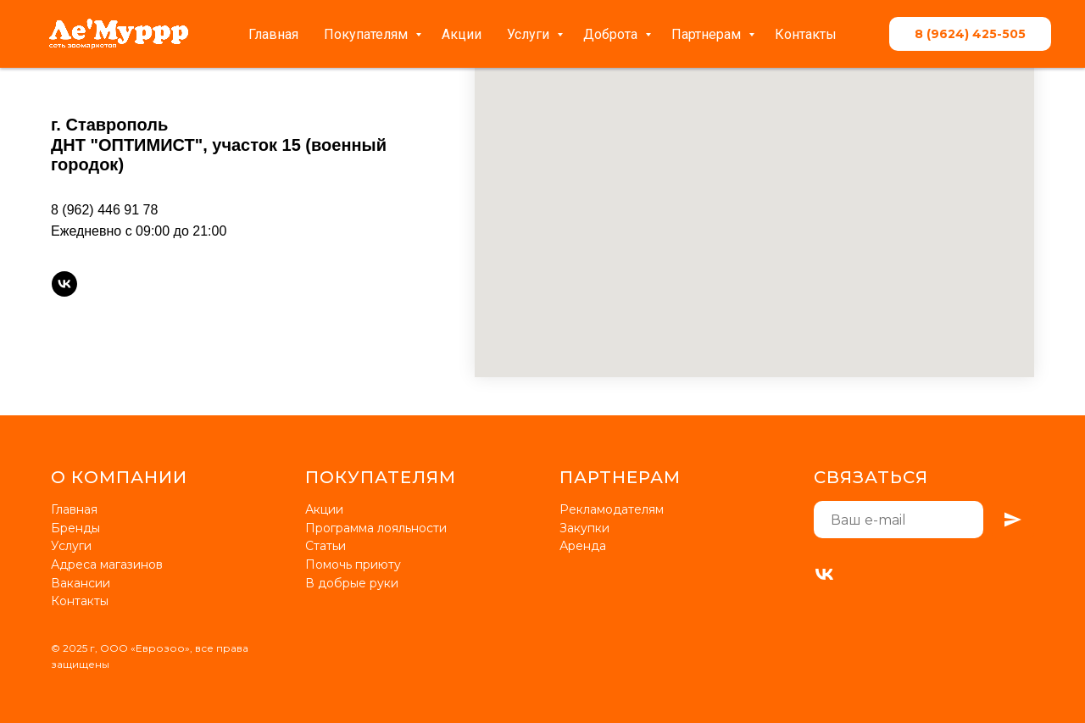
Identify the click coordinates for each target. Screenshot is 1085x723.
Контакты (806, 34)
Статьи (325, 545)
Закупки (584, 528)
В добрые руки (351, 583)
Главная (273, 34)
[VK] (824, 574)
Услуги (530, 34)
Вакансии (80, 583)
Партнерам (707, 34)
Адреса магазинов (107, 564)
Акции (461, 34)
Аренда (582, 545)
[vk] (64, 284)
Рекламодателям (611, 509)
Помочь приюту (353, 564)
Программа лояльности (376, 528)
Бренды (75, 528)
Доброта (612, 34)
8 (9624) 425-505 (970, 34)
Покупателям (367, 34)
